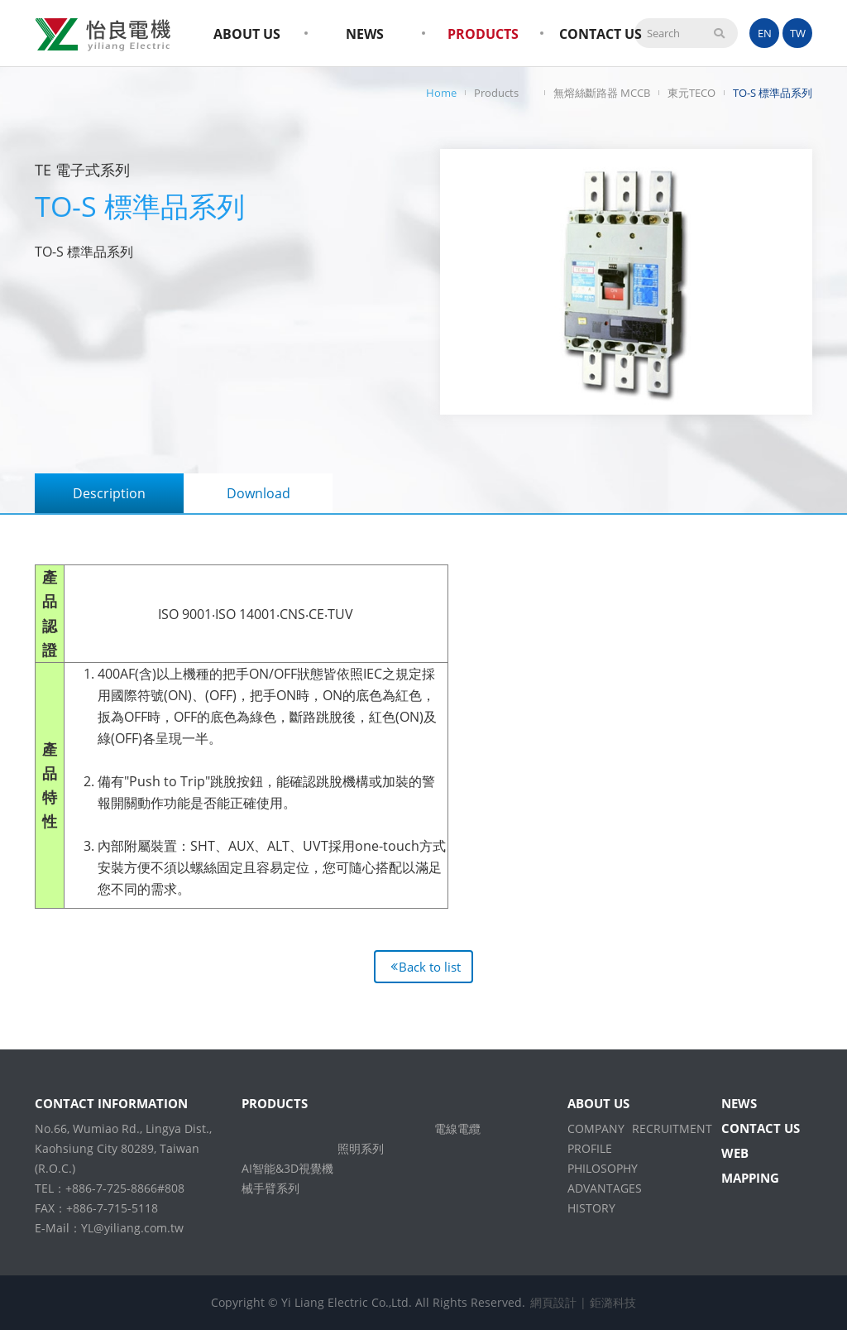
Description (109, 493)
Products (496, 92)
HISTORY (591, 1208)
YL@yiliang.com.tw (132, 1228)
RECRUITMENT (672, 1128)
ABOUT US (246, 34)
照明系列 (360, 1148)
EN (765, 33)
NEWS (365, 34)
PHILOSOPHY (602, 1168)
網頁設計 (553, 1302)
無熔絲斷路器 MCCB (601, 92)
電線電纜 (457, 1128)
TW (798, 33)
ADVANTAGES (604, 1188)
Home (441, 92)
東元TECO (691, 92)
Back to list (430, 966)
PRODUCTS (483, 34)
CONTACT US (600, 34)
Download (258, 493)
